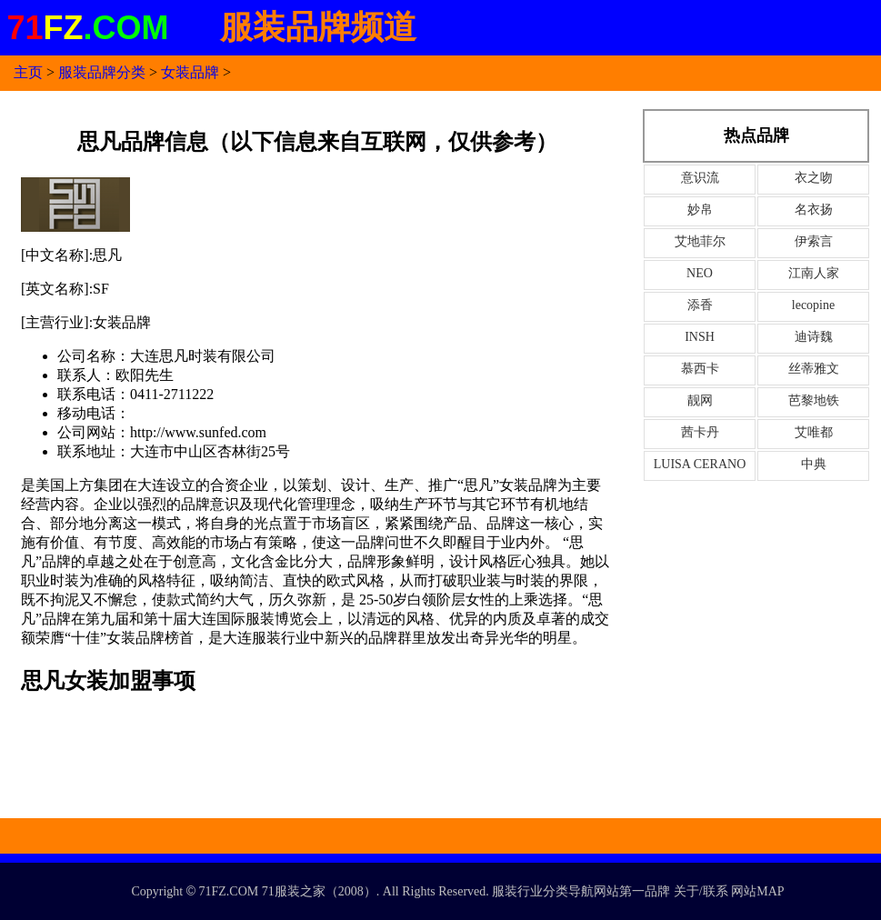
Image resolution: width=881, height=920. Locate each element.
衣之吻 (814, 178)
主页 (28, 72)
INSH (700, 337)
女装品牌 (190, 72)
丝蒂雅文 (813, 368)
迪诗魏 (814, 337)
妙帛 (700, 209)
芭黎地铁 (813, 400)
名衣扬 (814, 209)
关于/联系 (701, 891)
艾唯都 (814, 432)
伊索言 (814, 241)
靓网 (700, 400)
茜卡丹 (700, 432)
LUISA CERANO (700, 464)
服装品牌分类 (101, 72)
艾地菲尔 (700, 241)
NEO (699, 273)
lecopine (813, 305)
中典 (813, 464)
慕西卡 (700, 368)
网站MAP (757, 891)
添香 (700, 305)
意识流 (700, 178)
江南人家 (813, 273)
